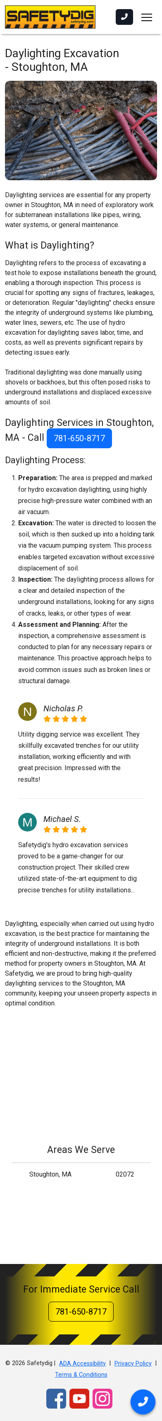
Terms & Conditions (81, 1374)
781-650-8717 (79, 438)
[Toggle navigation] (146, 17)
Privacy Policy (133, 1363)
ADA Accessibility (82, 1363)
